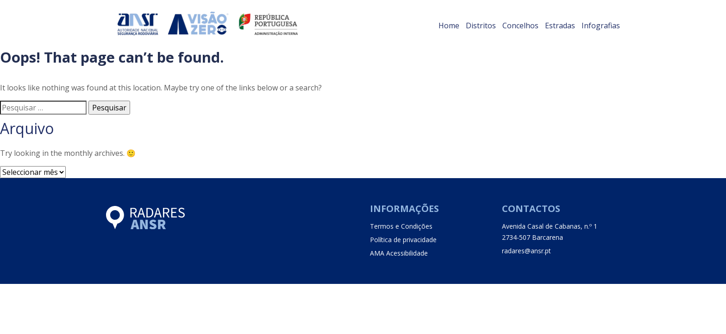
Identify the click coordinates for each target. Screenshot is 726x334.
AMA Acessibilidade (399, 253)
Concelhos (520, 25)
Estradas (560, 25)
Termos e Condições (401, 226)
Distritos (481, 25)
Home (448, 25)
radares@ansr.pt (526, 250)
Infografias (601, 25)
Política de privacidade (403, 239)
